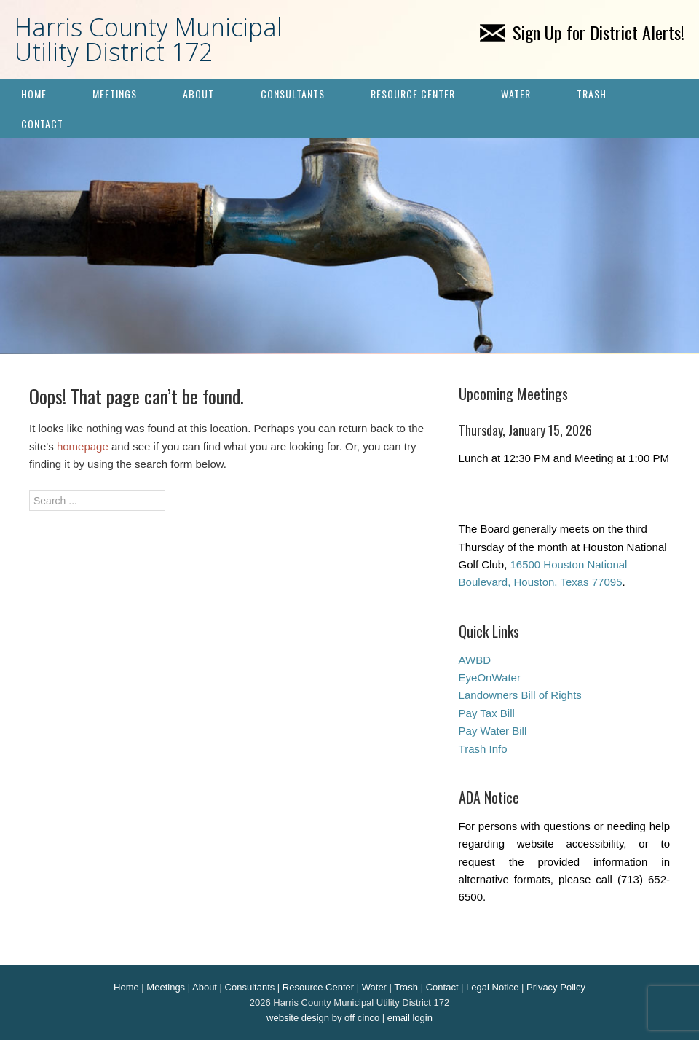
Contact (42, 123)
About (198, 93)
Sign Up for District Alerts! (582, 32)
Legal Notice (492, 987)
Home (34, 93)
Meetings (114, 93)
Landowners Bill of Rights (520, 695)
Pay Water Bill (493, 730)
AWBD (475, 660)
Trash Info (483, 749)
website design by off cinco (322, 1017)
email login (410, 1017)
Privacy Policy (555, 987)
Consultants (293, 93)
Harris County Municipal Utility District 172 (149, 39)
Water (516, 93)
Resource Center (413, 93)
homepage (82, 446)
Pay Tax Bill (487, 713)
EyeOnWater (490, 677)
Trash (592, 93)
